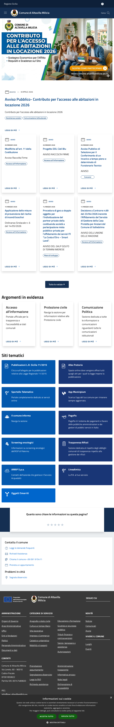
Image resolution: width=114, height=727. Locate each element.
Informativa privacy (66, 674)
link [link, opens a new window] (83, 711)
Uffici (4, 630)
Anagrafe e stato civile (40, 621)
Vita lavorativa (36, 630)
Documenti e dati (9, 650)
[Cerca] (108, 13)
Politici (5, 640)
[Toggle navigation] (5, 12)
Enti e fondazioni (9, 635)
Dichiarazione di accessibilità (65, 686)
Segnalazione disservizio (41, 674)
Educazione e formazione (69, 621)
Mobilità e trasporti (38, 645)
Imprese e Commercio (39, 635)
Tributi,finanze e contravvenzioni (65, 636)
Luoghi (89, 644)
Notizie (89, 621)
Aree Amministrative (11, 626)
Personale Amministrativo (14, 645)
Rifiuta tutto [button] (67, 716)
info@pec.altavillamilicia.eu (14, 694)
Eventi (89, 649)
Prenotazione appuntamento (36, 667)
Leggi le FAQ (35, 679)
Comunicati (91, 626)
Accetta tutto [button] (46, 716)
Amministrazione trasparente (65, 667)
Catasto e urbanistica (39, 640)
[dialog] (57, 711)
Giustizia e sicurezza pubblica (67, 627)
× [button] (111, 698)
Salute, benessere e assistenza (67, 644)
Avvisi (13, 91)
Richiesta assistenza (39, 684)
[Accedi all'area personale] (102, 4)
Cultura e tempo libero (40, 626)
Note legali (62, 679)
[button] (57, 722)
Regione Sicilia (10, 3)
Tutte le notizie (57, 284)
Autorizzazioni (64, 651)
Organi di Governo (10, 621)
